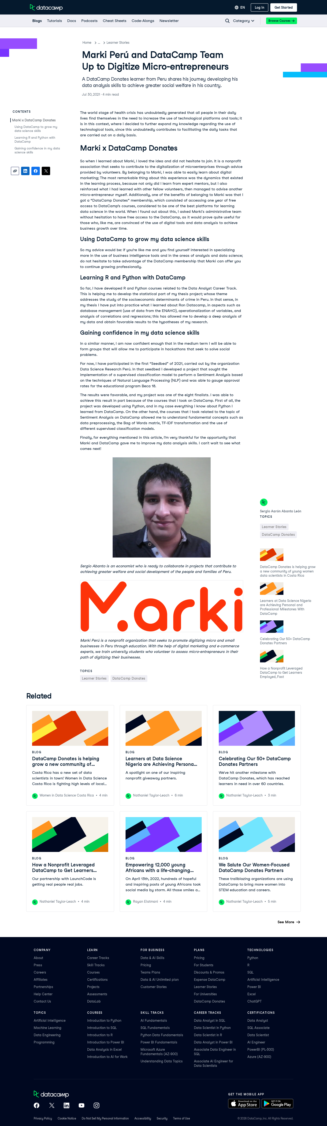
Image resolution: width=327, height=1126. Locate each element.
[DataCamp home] (66, 1094)
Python (252, 958)
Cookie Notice (67, 1118)
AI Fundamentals (154, 1020)
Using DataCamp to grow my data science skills (36, 129)
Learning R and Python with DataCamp (35, 139)
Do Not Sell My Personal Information (105, 1118)
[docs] (71, 21)
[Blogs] (37, 21)
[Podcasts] (89, 21)
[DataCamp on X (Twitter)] (51, 1106)
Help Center (43, 994)
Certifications (97, 979)
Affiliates (41, 979)
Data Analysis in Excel (104, 1049)
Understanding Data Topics (162, 1061)
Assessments (97, 994)
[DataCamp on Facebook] (36, 1106)
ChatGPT (254, 1001)
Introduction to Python (104, 1020)
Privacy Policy (43, 1118)
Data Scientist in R (208, 1035)
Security (162, 1118)
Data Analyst (257, 1020)
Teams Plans (150, 972)
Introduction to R (100, 1035)
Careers (40, 972)
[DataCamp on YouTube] (81, 1106)
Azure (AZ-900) (259, 1057)
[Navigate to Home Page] (46, 7)
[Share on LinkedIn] (25, 171)
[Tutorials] (54, 21)
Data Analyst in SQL (209, 1020)
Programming (44, 1042)
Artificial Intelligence (263, 979)
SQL (250, 972)
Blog (101, 42)
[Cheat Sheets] (114, 21)
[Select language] (240, 7)
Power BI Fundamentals (159, 1042)
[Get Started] (283, 7)
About (38, 958)
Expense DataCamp (209, 979)
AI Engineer (256, 1042)
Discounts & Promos (209, 972)
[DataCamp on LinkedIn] (66, 1106)
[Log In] (259, 7)
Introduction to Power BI (105, 1042)
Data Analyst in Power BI (213, 1042)
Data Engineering (47, 1035)
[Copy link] (15, 171)
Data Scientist (258, 1035)
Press (38, 965)
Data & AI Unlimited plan (160, 979)
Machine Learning (47, 1028)
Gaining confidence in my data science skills (37, 150)
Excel (251, 994)
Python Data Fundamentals (162, 1035)
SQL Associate (258, 1028)
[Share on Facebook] (35, 171)
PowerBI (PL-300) (260, 1049)
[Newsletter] (169, 21)
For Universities (205, 994)
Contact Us (42, 1001)
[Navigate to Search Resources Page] (227, 21)
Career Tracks (98, 958)
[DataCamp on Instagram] (96, 1106)
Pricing (146, 965)
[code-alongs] (142, 21)
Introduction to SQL (102, 1028)
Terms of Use (181, 1118)
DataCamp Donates (209, 1001)
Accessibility (142, 1118)
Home (86, 42)
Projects (93, 987)
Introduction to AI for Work (107, 1057)
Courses (93, 972)
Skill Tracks (96, 965)
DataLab (94, 1001)
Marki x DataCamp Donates (34, 120)
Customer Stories (154, 987)
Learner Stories (122, 42)
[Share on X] (46, 171)
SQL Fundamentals (155, 1028)
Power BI (254, 987)
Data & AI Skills (152, 958)
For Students (203, 965)
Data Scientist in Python (212, 1028)
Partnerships (43, 987)
